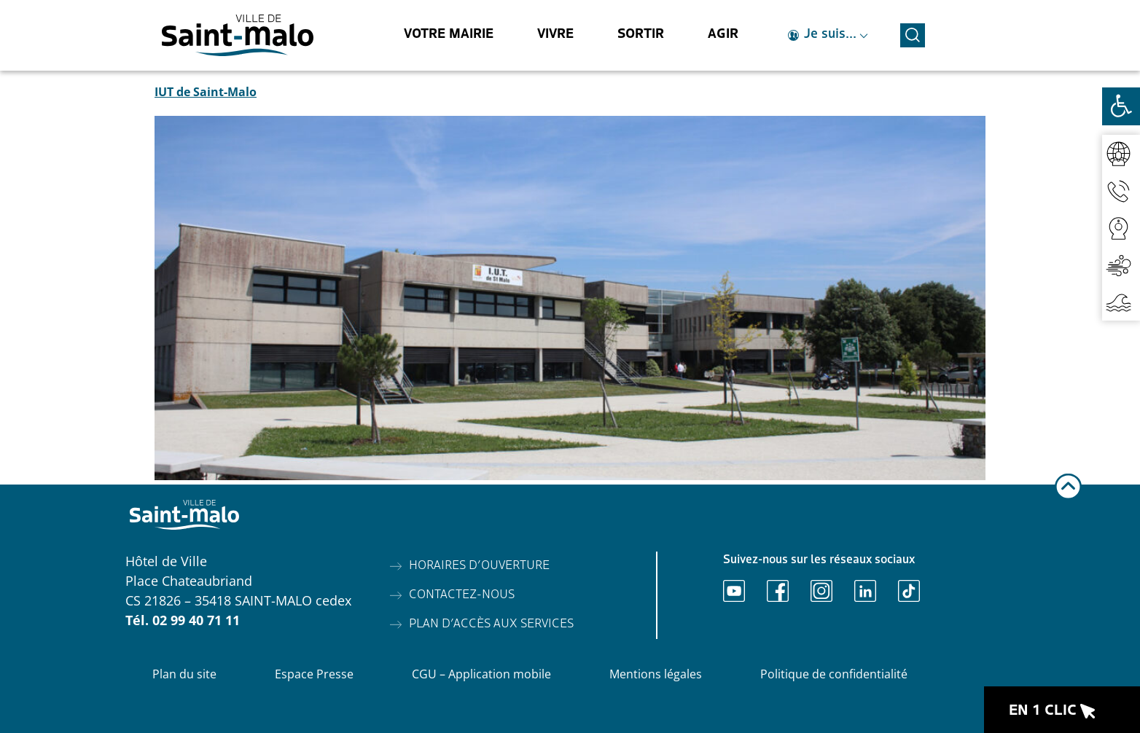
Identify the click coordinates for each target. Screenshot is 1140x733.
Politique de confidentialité (833, 674)
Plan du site (184, 674)
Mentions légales (655, 674)
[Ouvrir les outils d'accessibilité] (1121, 106)
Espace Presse (314, 674)
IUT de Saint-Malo (206, 92)
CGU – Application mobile (481, 674)
